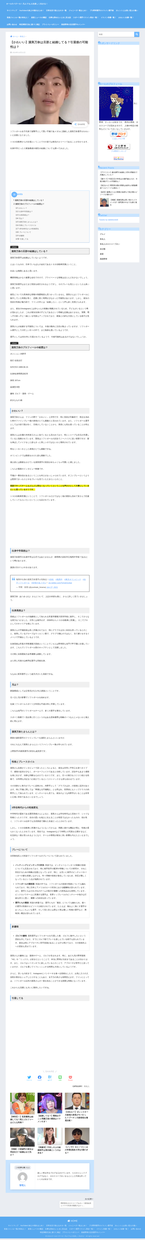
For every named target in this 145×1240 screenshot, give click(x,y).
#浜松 (51, 580)
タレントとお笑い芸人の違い (127, 10)
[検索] (136, 34)
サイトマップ (12, 10)
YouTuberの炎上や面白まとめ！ (31, 10)
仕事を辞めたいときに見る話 (60, 17)
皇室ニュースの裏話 (38, 17)
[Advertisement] (50, 169)
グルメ (103, 234)
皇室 (102, 254)
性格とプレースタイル (26, 226)
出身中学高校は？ (24, 212)
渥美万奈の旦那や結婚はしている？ (28, 200)
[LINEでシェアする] (60, 1079)
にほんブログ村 (118, 138)
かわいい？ (21, 208)
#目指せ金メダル (39, 584)
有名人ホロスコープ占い (110, 244)
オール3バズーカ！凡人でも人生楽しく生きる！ (36, 3)
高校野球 (104, 259)
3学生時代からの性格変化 (27, 229)
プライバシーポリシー (50, 24)
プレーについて (23, 233)
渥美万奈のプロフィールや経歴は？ (28, 204)
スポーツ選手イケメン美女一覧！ (86, 17)
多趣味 (20, 236)
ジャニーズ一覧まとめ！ (78, 10)
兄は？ (20, 219)
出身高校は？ (22, 215)
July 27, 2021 (52, 588)
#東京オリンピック (73, 580)
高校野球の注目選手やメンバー (73, 24)
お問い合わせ (12, 24)
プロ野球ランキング (118, 151)
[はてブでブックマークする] (50, 1079)
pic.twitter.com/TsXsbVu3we (60, 584)
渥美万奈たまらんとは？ (27, 222)
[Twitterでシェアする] (29, 1079)
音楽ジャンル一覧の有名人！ (18, 17)
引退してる (22, 240)
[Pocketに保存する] (70, 1079)
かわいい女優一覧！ (126, 17)
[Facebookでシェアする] (40, 1079)
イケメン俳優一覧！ (108, 17)
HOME (72, 1222)
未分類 (103, 249)
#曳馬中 (59, 580)
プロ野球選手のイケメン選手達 (102, 10)
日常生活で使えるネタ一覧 (56, 10)
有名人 (86, 1087)
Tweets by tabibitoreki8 (108, 220)
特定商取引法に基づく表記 (29, 24)
